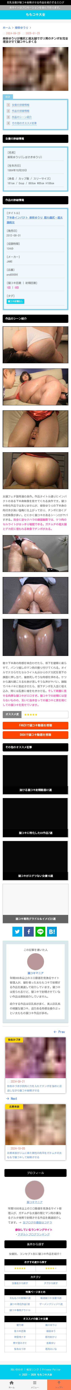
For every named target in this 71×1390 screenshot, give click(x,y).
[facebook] (29, 932)
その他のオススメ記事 (24, 123)
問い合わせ (17, 1369)
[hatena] (52, 932)
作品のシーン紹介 (22, 117)
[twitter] (17, 932)
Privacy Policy (51, 1369)
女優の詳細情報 (20, 105)
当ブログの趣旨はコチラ (37, 1222)
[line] (40, 932)
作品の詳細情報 (20, 111)
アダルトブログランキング (34, 1234)
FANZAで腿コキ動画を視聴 (35, 725)
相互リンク (32, 1369)
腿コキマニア (35, 1202)
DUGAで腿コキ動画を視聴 (35, 734)
